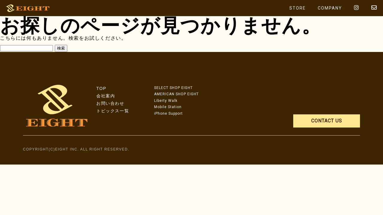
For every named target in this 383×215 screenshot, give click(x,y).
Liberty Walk (165, 101)
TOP (101, 88)
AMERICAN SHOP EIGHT (176, 94)
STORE (297, 8)
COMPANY (330, 8)
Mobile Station (168, 107)
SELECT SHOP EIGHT (173, 88)
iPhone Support (168, 113)
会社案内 (105, 95)
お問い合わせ (110, 103)
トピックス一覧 (112, 110)
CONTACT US (326, 121)
